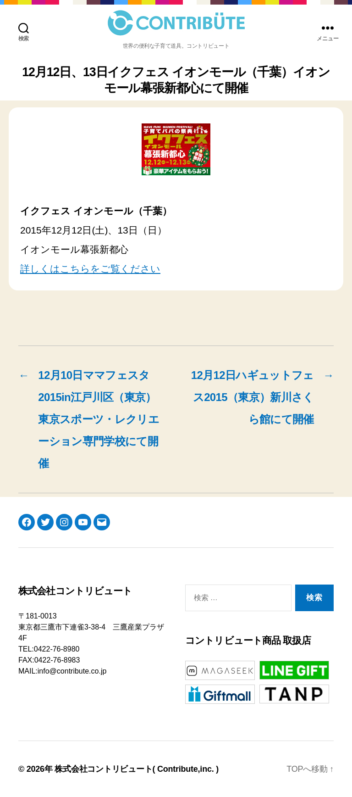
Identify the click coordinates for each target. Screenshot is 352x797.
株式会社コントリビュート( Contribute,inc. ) (137, 769)
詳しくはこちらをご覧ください (90, 268)
